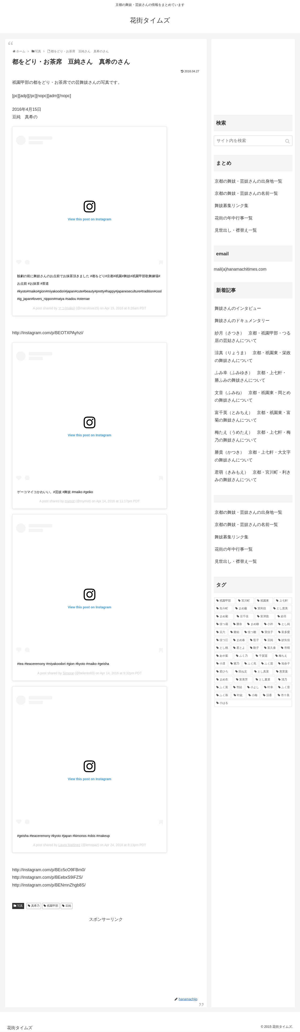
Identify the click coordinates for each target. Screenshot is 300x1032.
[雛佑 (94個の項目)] (234, 632)
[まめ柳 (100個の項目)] (253, 624)
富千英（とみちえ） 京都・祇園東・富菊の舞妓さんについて (253, 416)
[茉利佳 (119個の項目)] (261, 608)
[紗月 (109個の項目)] (283, 616)
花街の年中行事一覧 (234, 218)
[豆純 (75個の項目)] (268, 640)
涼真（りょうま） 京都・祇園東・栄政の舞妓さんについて (253, 356)
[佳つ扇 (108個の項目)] (222, 624)
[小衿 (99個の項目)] (268, 624)
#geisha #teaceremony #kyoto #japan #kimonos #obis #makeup (63, 836)
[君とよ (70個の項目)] (239, 648)
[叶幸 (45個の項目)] (268, 687)
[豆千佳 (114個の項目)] (244, 616)
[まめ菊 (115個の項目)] (224, 616)
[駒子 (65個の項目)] (254, 648)
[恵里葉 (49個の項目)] (283, 671)
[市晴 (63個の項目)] (285, 648)
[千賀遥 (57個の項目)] (263, 656)
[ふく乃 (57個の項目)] (243, 656)
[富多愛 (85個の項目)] (284, 632)
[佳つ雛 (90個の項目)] (250, 632)
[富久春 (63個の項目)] (270, 648)
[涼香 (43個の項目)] (267, 695)
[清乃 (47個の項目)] (284, 679)
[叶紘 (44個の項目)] (238, 695)
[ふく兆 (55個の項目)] (250, 663)
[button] (287, 141)
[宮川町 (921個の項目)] (245, 600)
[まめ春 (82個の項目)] (239, 640)
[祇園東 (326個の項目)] (264, 600)
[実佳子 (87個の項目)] (267, 632)
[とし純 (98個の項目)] (284, 624)
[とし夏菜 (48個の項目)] (264, 679)
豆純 (68, 905)
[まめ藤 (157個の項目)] (242, 608)
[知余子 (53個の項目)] (284, 663)
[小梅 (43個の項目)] (253, 695)
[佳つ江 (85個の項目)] (222, 640)
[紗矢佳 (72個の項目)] (284, 640)
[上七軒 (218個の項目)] (283, 600)
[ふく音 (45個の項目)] (284, 687)
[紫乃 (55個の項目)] (234, 663)
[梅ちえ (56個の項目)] (282, 656)
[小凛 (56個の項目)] (220, 663)
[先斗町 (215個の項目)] (223, 608)
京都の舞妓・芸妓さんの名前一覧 (246, 193)
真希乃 (35, 905)
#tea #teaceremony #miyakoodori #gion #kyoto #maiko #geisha (63, 664)
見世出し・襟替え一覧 (236, 230)
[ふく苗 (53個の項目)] (267, 663)
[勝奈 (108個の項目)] (237, 624)
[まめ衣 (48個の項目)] (223, 679)
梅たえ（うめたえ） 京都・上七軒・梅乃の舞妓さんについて (253, 436)
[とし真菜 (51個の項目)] (262, 671)
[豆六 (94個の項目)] (220, 632)
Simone (68, 673)
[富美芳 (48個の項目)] (243, 679)
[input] (253, 140)
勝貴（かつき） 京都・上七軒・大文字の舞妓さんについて (253, 456)
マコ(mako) (66, 308)
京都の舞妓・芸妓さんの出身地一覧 (248, 181)
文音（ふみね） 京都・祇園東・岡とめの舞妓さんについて (253, 396)
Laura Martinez (69, 845)
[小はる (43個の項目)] (253, 703)
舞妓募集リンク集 (231, 205)
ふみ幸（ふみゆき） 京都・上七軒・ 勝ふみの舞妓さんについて (250, 376)
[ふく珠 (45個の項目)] (222, 695)
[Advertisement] (106, 956)
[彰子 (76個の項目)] (254, 640)
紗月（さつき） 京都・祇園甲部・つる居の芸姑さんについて (253, 337)
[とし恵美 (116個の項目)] (281, 608)
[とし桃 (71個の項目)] (222, 648)
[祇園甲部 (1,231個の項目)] (224, 600)
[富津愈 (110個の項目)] (264, 616)
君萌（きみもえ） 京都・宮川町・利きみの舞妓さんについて (253, 476)
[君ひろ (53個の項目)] (223, 671)
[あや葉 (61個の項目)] (223, 656)
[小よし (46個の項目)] (253, 687)
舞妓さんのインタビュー (238, 308)
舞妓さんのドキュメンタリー (242, 320)
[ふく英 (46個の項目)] (222, 687)
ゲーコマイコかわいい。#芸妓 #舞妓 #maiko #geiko (55, 492)
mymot (70, 501)
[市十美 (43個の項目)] (284, 695)
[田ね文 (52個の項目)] (242, 671)
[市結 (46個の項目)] (237, 687)
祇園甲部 (52, 905)
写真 (20, 905)
